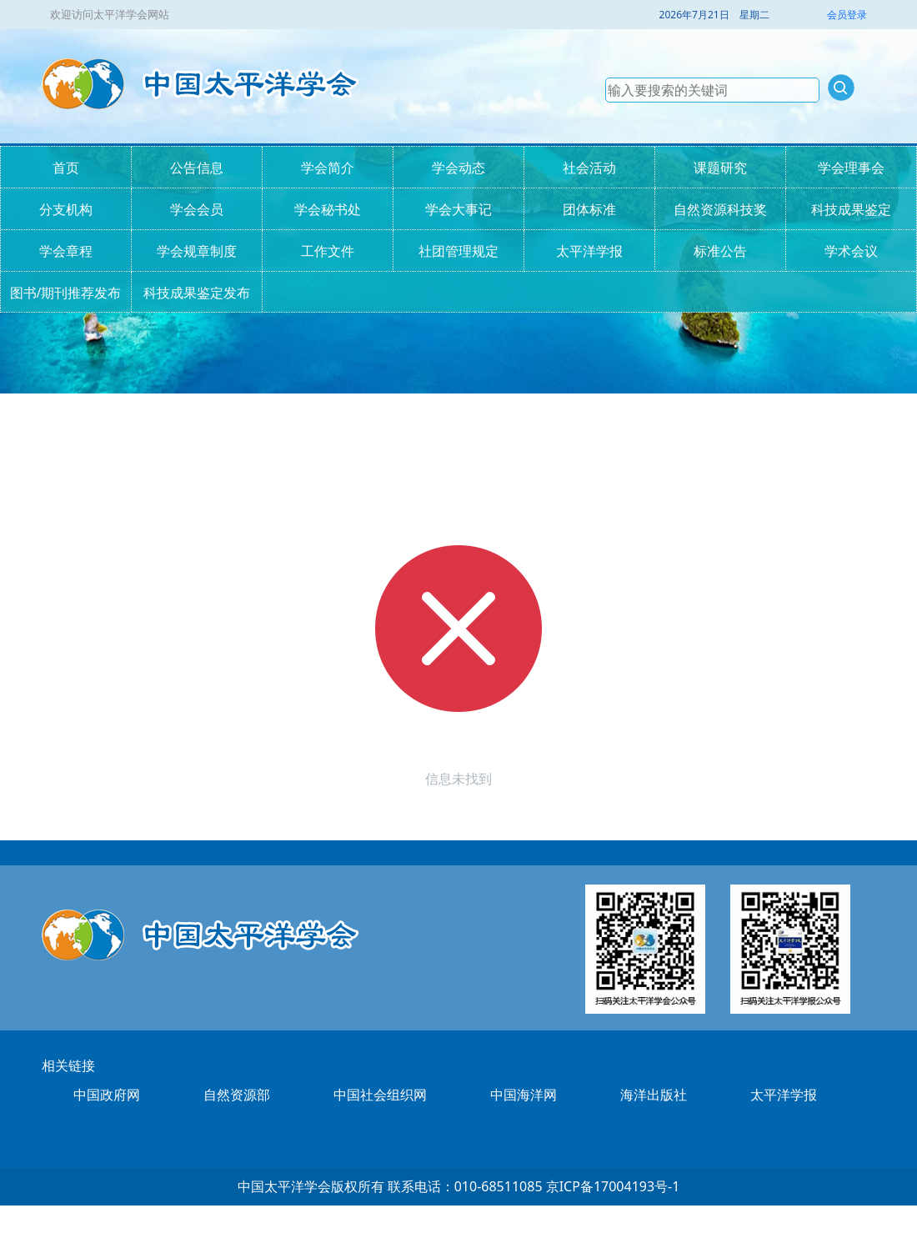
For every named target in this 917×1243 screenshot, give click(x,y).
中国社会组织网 (380, 1094)
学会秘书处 (327, 209)
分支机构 (66, 209)
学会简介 (327, 167)
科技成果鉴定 (851, 209)
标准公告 (720, 251)
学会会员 (196, 209)
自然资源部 (236, 1094)
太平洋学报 (589, 251)
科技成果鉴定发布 (196, 292)
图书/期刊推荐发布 (66, 292)
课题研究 (720, 167)
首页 (66, 167)
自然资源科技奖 (720, 209)
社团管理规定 (458, 251)
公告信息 (196, 167)
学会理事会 (851, 167)
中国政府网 (106, 1094)
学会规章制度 (197, 251)
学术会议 (851, 251)
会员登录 (847, 15)
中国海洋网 (523, 1094)
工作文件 (327, 251)
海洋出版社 (653, 1094)
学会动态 (458, 167)
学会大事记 (458, 209)
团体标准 (589, 209)
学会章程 (66, 251)
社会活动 (589, 167)
